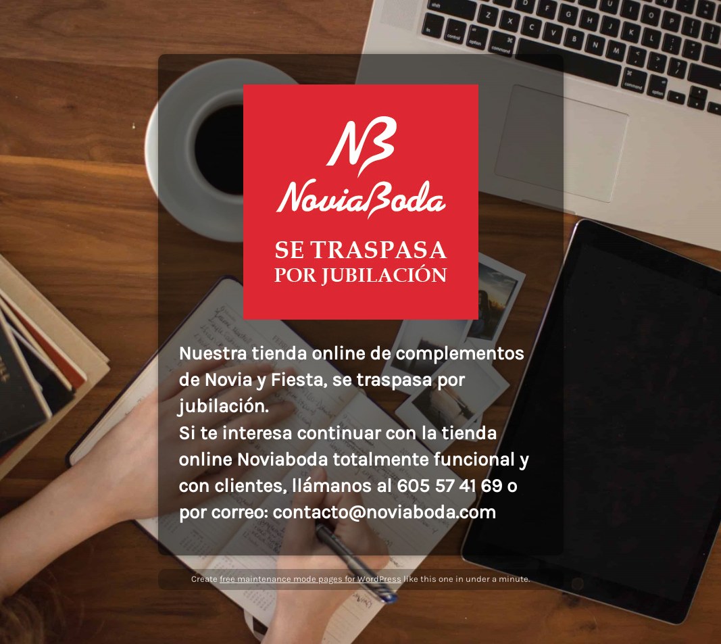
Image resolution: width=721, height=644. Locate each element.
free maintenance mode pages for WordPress (310, 579)
